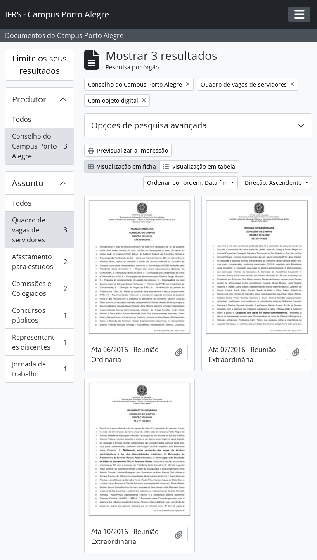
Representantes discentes (39, 342)
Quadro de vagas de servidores (39, 229)
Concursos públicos (39, 315)
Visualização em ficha (122, 166)
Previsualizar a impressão (128, 150)
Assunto (27, 183)
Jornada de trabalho (39, 368)
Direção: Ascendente (274, 183)
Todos (21, 119)
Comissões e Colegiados (39, 288)
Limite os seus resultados (39, 64)
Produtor (29, 99)
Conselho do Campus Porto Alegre (39, 146)
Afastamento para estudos (39, 261)
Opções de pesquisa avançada (149, 125)
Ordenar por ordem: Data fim (188, 183)
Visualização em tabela (199, 166)
